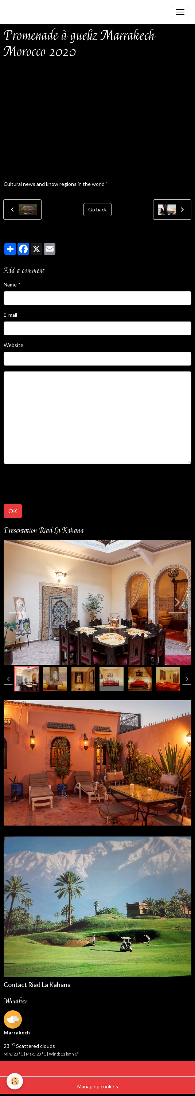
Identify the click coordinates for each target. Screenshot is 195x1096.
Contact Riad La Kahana (37, 984)
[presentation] (59, 484)
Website (13, 345)
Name (10, 284)
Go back (97, 209)
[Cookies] (15, 1081)
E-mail (10, 315)
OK (12, 510)
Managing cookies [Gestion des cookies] (97, 1086)
